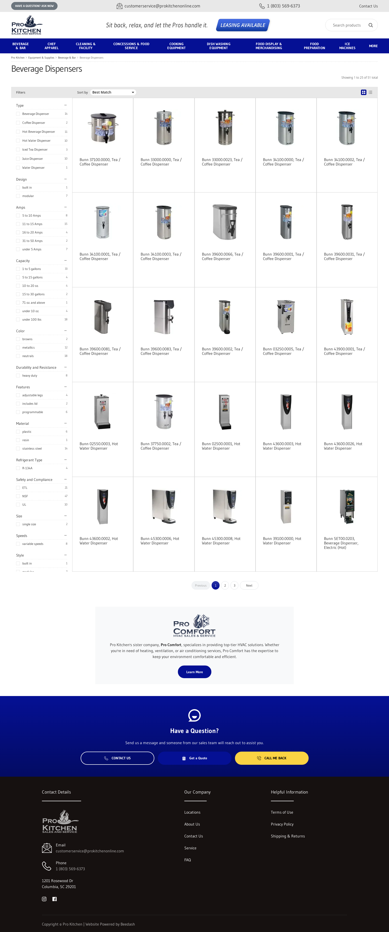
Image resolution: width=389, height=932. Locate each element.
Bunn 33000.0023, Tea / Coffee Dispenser (222, 161)
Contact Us (368, 5)
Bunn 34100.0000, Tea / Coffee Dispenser (283, 161)
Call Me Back (271, 758)
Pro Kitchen (18, 57)
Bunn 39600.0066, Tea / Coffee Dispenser (222, 256)
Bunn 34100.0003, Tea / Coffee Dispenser (161, 256)
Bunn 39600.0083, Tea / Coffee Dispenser (161, 351)
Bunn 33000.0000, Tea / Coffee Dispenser (161, 161)
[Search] (351, 25)
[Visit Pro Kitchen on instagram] (44, 898)
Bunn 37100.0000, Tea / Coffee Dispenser (100, 161)
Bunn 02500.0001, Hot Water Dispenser (221, 445)
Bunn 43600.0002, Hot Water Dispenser (99, 540)
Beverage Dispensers (91, 57)
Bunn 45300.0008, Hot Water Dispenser (221, 540)
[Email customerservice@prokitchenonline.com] (158, 6)
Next (249, 585)
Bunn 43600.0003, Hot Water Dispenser (282, 445)
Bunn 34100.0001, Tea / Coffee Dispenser (100, 256)
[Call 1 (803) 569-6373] (279, 6)
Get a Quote (194, 758)
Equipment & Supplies (41, 57)
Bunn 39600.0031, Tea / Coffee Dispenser (344, 256)
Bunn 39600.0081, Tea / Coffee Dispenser (100, 351)
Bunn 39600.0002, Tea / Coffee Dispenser (222, 351)
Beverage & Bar (67, 57)
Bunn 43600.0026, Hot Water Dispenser (343, 445)
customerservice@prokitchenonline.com (90, 850)
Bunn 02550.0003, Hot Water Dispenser (99, 445)
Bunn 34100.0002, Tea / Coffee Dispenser (344, 161)
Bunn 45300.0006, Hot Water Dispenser (160, 540)
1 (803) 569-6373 (70, 868)
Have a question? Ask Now (34, 6)
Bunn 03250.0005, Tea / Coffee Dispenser (283, 351)
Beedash (128, 924)
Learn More (194, 672)
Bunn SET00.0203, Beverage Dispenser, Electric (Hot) (341, 543)
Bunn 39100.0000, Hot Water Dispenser (282, 540)
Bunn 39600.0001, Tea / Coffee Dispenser (283, 256)
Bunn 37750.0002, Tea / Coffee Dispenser (161, 445)
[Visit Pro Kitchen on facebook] (54, 898)
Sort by (82, 92)
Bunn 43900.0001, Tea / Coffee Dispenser (344, 351)
